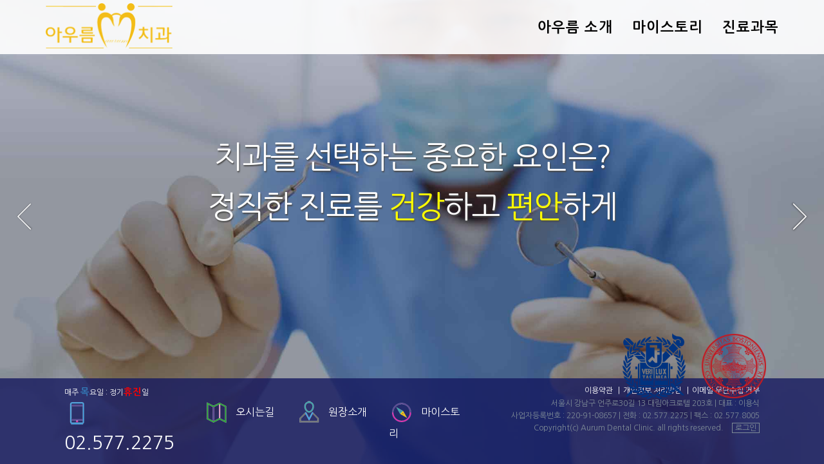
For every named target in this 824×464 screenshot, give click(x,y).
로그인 (745, 428)
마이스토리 (667, 27)
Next (800, 216)
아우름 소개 (575, 27)
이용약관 (599, 390)
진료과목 (750, 27)
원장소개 (347, 412)
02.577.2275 (665, 416)
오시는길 (255, 412)
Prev (24, 216)
